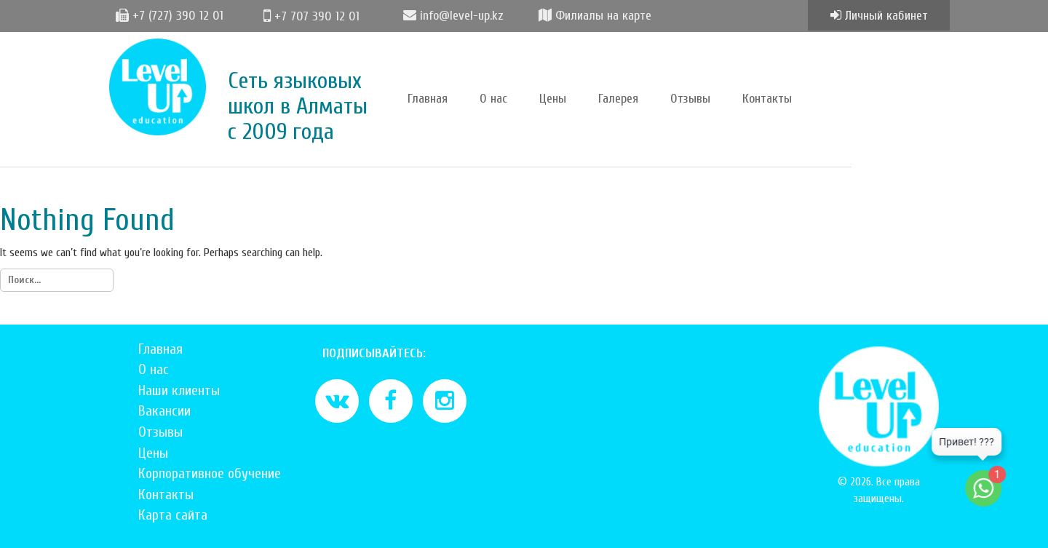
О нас (493, 98)
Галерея (618, 98)
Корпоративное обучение (209, 473)
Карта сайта (172, 515)
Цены (552, 98)
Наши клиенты (179, 390)
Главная (428, 98)
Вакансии (164, 410)
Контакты (767, 98)
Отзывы (690, 98)
